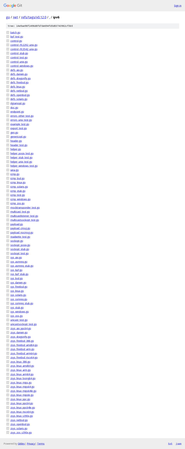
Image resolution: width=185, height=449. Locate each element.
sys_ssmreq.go (18, 299)
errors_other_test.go (22, 116)
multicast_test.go (20, 211)
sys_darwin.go (18, 282)
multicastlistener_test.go (24, 216)
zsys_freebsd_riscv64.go (24, 357)
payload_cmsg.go (20, 228)
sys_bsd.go (16, 278)
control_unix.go (19, 61)
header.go (16, 140)
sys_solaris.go (18, 295)
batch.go (15, 32)
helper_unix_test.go (21, 161)
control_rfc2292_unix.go (23, 45)
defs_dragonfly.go (20, 78)
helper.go (15, 149)
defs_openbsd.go (20, 95)
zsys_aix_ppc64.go (20, 328)
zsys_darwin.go (19, 332)
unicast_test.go (19, 320)
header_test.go (18, 145)
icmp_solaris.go (19, 186)
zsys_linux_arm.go (20, 370)
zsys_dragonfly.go (20, 336)
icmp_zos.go (17, 203)
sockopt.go (16, 240)
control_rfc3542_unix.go (23, 49)
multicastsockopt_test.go (24, 220)
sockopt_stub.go (19, 249)
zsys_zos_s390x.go (21, 432)
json (178, 443)
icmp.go (14, 174)
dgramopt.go (17, 103)
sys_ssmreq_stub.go (21, 303)
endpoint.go (17, 111)
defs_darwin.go (19, 74)
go (8, 17)
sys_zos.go (16, 316)
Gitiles (21, 443)
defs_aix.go (16, 70)
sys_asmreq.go (18, 261)
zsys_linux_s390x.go (21, 415)
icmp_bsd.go (17, 178)
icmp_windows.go (20, 199)
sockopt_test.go (19, 253)
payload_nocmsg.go (21, 232)
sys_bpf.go (16, 270)
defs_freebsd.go (19, 82)
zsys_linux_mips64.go (22, 386)
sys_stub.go (17, 307)
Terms (41, 443)
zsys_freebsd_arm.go (22, 349)
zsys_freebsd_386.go (22, 340)
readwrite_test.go (20, 236)
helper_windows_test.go (24, 165)
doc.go (14, 107)
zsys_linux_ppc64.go (21, 403)
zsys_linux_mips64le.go (23, 391)
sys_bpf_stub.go (19, 274)
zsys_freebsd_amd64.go (24, 345)
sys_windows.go (19, 311)
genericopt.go (18, 136)
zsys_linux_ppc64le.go (22, 407)
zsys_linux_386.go (20, 361)
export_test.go (18, 128)
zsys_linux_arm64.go (22, 374)
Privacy (31, 443)
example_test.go (19, 124)
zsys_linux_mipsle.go (22, 395)
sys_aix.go (16, 257)
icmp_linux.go (18, 182)
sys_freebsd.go (18, 286)
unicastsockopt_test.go (23, 324)
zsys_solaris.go (18, 428)
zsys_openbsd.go (20, 424)
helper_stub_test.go (21, 157)
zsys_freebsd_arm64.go (23, 353)
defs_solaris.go (18, 99)
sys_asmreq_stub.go (21, 265)
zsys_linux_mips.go (21, 382)
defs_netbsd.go (19, 90)
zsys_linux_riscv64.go (22, 411)
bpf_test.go (16, 36)
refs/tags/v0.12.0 (33, 17)
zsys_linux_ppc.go (20, 399)
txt (170, 443)
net (15, 17)
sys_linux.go (17, 291)
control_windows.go (21, 65)
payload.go (16, 224)
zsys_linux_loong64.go (23, 378)
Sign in (177, 5)
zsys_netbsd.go (19, 420)
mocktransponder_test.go (25, 207)
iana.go (14, 170)
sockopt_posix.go (20, 245)
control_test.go (19, 57)
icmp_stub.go (17, 191)
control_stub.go (19, 53)
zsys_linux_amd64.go (22, 365)
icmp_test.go (17, 195)
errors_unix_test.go (21, 120)
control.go (16, 40)
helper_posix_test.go (22, 153)
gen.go (14, 132)
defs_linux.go (17, 86)
